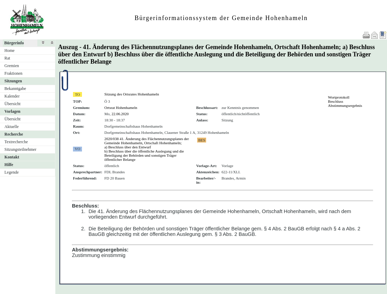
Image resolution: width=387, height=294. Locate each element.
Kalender (12, 96)
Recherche (13, 134)
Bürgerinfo (14, 42)
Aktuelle (11, 126)
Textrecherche (16, 141)
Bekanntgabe (15, 88)
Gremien (11, 65)
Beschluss (335, 101)
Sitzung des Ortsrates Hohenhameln (131, 94)
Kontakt (11, 157)
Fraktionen (13, 73)
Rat (7, 58)
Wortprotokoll (338, 97)
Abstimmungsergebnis (345, 105)
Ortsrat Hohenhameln (120, 107)
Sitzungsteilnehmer (20, 149)
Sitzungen (13, 81)
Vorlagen (12, 111)
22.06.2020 (120, 114)
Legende (11, 172)
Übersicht (12, 103)
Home (9, 50)
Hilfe (8, 164)
